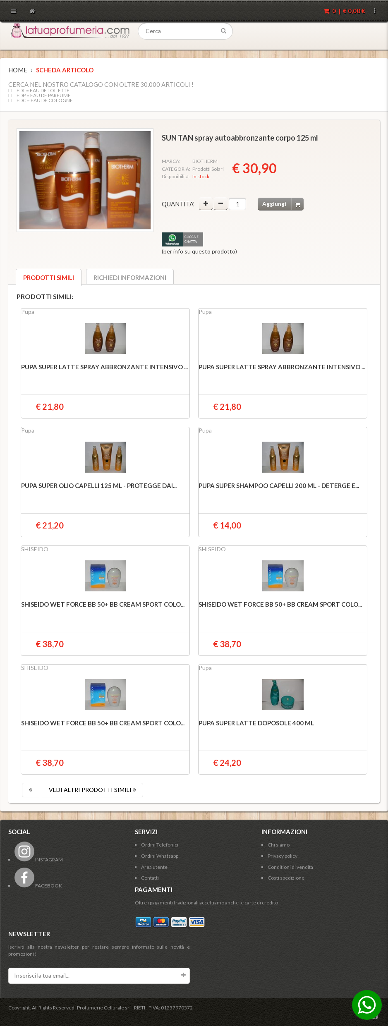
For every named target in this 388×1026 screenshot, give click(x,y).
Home (17, 70)
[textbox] (185, 31)
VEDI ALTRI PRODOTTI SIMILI (92, 789)
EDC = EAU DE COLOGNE (45, 100)
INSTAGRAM (38, 859)
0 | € (344, 10)
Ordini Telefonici (159, 845)
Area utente (154, 867)
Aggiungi (283, 204)
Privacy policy (282, 856)
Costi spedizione (286, 878)
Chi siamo (279, 845)
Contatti (150, 878)
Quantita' (178, 204)
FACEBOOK (38, 886)
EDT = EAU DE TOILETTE (43, 90)
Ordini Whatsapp (159, 856)
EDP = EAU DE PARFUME (44, 95)
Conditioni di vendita (290, 867)
